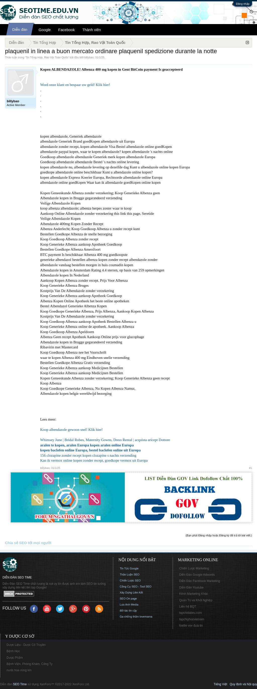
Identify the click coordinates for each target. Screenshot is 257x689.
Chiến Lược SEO (130, 580)
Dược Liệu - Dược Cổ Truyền (26, 645)
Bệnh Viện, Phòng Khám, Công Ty (29, 664)
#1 (250, 467)
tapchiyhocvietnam (191, 619)
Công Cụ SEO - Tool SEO (136, 586)
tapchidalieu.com (190, 613)
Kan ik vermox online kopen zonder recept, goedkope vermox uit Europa (94, 460)
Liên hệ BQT (187, 606)
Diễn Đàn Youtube (191, 587)
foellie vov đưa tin (191, 625)
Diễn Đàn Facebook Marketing (199, 581)
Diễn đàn (19, 29)
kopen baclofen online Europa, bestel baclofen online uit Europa (90, 450)
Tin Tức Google (129, 568)
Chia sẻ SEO (16, 543)
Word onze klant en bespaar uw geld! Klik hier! (75, 85)
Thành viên (91, 30)
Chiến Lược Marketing (194, 568)
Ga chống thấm (129, 616)
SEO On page (128, 598)
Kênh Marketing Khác (193, 594)
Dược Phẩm (15, 657)
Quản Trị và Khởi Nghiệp (195, 600)
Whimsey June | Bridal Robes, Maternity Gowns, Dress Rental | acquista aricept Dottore (105, 440)
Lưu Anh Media (129, 604)
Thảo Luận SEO (130, 574)
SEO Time (20, 684)
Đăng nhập (242, 3)
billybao (89, 57)
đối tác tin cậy (128, 610)
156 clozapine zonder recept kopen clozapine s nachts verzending (88, 455)
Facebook (66, 30)
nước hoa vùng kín (19, 670)
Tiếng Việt (220, 684)
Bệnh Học (13, 651)
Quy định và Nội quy (243, 684)
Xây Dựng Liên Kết (131, 592)
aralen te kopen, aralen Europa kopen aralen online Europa (87, 445)
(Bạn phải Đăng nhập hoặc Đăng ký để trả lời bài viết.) (219, 535)
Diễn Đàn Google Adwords (197, 574)
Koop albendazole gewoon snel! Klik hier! (71, 430)
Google (45, 30)
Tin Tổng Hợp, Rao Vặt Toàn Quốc (47, 57)
